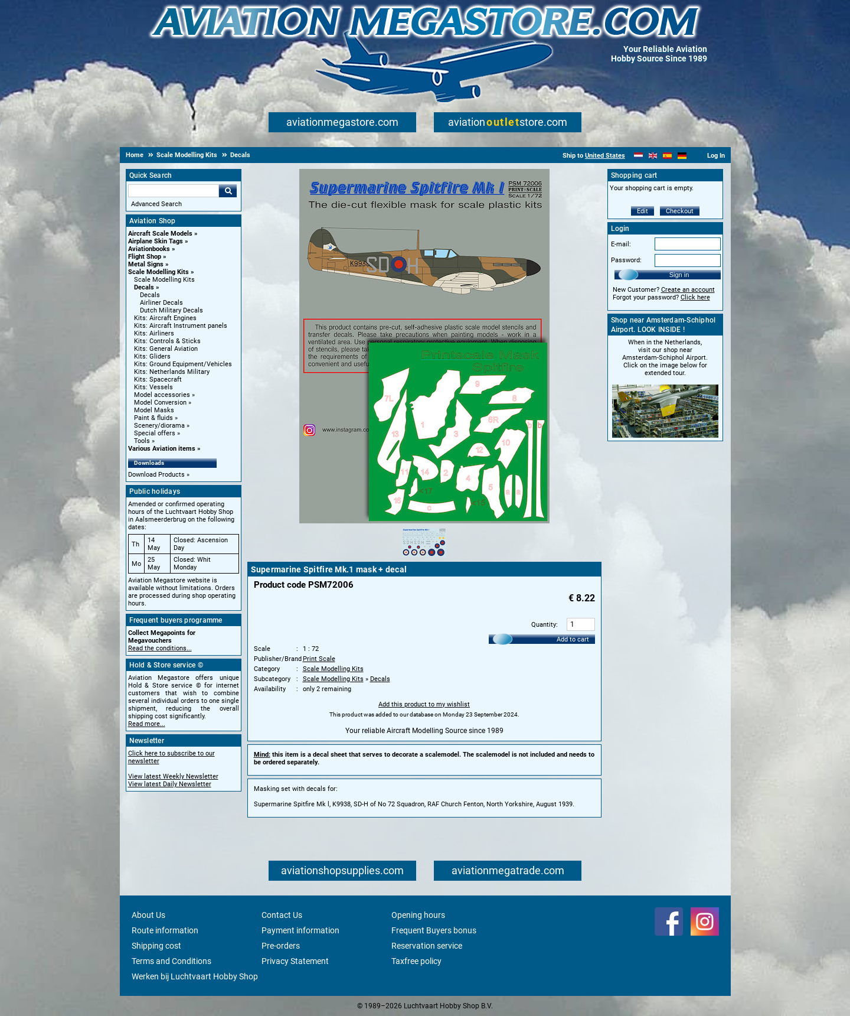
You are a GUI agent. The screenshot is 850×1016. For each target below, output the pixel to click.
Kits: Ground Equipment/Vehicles (183, 364)
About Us (148, 915)
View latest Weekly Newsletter (173, 776)
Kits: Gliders (152, 356)
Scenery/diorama (159, 425)
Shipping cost (156, 945)
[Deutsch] (682, 155)
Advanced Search (156, 204)
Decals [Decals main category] (150, 295)
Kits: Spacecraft (158, 379)
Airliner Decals (161, 303)
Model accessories (162, 395)
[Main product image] (424, 521)
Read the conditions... (160, 648)
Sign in (679, 274)
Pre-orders (280, 945)
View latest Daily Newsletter (169, 784)
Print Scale (319, 659)
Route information (165, 930)
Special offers (154, 433)
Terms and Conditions (171, 961)
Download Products (156, 474)
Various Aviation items (161, 448)
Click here (695, 297)
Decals (144, 287)
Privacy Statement (295, 961)
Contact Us (281, 915)
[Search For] (173, 190)
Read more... (146, 724)
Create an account (688, 290)
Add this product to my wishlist (424, 704)
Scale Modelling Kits (158, 272)
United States (605, 155)
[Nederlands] (638, 155)
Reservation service (426, 945)
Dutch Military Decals (171, 310)
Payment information (300, 930)
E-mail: (621, 244)
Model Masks (154, 410)
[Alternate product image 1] (424, 557)
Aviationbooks (149, 249)
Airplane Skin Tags (155, 241)
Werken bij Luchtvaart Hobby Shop (195, 976)
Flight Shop (144, 256)
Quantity (543, 625)
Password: (626, 260)
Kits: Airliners (154, 333)
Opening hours (418, 915)
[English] (653, 155)
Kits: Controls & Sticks (167, 341)
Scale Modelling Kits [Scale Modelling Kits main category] (164, 280)
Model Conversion (160, 402)
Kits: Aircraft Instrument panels (180, 326)
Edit (642, 211)
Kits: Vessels (153, 387)
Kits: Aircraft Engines (165, 318)
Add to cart (573, 639)
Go (228, 190)
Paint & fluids (153, 418)
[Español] (667, 155)
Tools (142, 441)
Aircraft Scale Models (160, 233)
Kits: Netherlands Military (172, 372)
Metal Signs (146, 264)
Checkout (680, 211)
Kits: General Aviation (166, 349)
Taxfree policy (416, 961)
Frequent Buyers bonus (433, 930)
